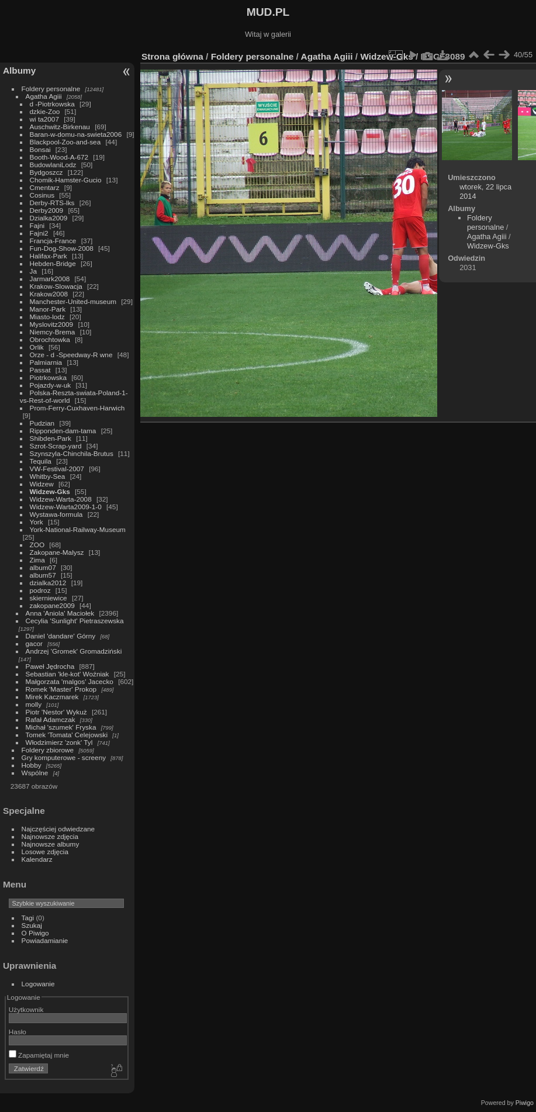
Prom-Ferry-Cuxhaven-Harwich (77, 408)
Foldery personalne (51, 88)
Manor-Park (47, 309)
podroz (40, 590)
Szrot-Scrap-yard (56, 446)
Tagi (28, 917)
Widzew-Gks (50, 491)
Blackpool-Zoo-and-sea (65, 142)
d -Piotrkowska (52, 104)
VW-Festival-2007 (57, 468)
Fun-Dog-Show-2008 (62, 248)
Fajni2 (39, 233)
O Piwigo (35, 933)
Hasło (17, 1031)
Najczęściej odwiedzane (58, 829)
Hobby (32, 765)
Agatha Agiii (44, 96)
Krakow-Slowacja (56, 286)
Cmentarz (45, 187)
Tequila (40, 461)
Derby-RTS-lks (52, 202)
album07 (43, 567)
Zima (37, 560)
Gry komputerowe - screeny (64, 757)
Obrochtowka (50, 339)
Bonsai (40, 149)
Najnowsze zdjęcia (50, 836)
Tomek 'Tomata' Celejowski (67, 734)
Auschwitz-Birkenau (60, 126)
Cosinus (42, 195)
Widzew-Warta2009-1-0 (66, 506)
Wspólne (35, 772)
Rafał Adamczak (50, 719)
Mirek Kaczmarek (52, 696)
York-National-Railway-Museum (78, 529)
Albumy (19, 70)
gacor (34, 643)
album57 (43, 575)
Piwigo (525, 1102)
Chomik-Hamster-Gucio (66, 180)
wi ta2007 (44, 119)
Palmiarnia (46, 362)
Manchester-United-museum (73, 301)
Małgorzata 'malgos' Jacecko (69, 681)
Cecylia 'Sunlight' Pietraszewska (75, 620)
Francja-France (53, 240)
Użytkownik (26, 1009)
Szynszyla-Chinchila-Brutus (71, 453)
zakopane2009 (52, 605)
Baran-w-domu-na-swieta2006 (76, 134)
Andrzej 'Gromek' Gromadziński (74, 651)
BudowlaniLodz (53, 164)
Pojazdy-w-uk (50, 385)
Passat (40, 370)
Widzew (42, 484)
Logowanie (38, 983)
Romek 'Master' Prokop (61, 689)
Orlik (37, 347)
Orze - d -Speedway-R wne (71, 354)
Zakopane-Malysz (57, 552)
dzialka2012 (48, 582)
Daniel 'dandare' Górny (61, 636)
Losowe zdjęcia (45, 851)
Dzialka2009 (49, 218)
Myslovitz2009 (52, 324)
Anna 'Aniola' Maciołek (60, 613)
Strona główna (172, 56)
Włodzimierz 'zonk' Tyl (59, 742)
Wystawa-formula (56, 514)
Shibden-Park (50, 438)
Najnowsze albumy (50, 844)
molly (34, 704)
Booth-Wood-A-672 (59, 157)
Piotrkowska (48, 377)
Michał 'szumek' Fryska (61, 727)
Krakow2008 (49, 294)
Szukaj (32, 925)
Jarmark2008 (50, 278)
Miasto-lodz (47, 316)
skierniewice (48, 598)
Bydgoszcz (46, 172)
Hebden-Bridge (53, 263)
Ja (33, 271)
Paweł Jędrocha (50, 666)
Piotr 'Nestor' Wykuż (56, 712)
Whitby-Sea (47, 476)
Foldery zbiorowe (48, 750)
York (36, 522)
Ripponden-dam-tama (63, 430)
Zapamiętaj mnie (39, 1055)
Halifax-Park (48, 256)
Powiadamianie (45, 940)
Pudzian (42, 423)
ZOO (37, 544)
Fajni (37, 225)
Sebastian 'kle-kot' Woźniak (67, 674)
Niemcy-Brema (52, 332)
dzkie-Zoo (45, 111)
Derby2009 (47, 210)
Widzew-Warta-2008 (61, 499)
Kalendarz (37, 859)
